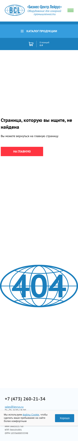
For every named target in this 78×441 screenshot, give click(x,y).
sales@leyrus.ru (14, 406)
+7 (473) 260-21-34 (25, 399)
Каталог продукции (39, 31)
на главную (22, 151)
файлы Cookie (31, 414)
